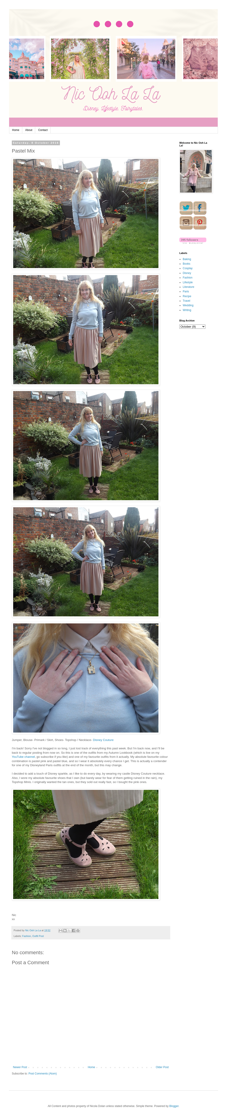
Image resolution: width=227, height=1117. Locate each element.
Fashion (26, 936)
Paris (186, 291)
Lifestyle (188, 282)
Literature (188, 287)
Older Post (162, 1067)
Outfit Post (38, 936)
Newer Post (20, 1067)
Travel (186, 300)
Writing (187, 310)
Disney (187, 273)
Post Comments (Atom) (42, 1073)
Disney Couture (103, 740)
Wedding (188, 305)
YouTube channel (23, 756)
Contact (42, 130)
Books (186, 263)
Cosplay (187, 268)
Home (15, 130)
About (28, 130)
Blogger (174, 1106)
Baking (187, 259)
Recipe (187, 296)
